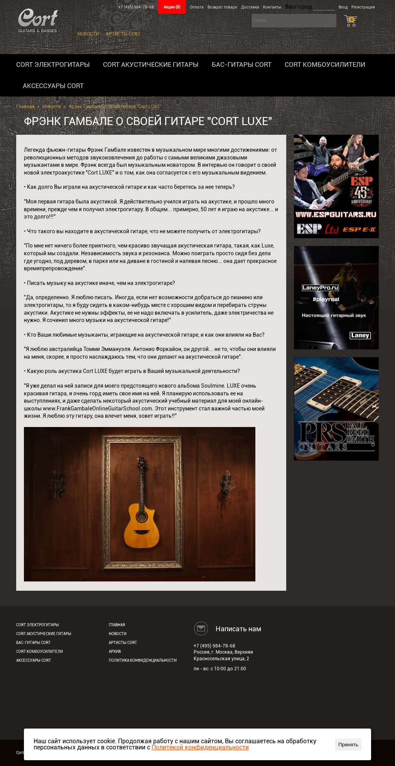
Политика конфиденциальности (143, 660)
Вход (343, 7)
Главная (25, 106)
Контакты (272, 7)
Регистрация (363, 7)
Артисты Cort (123, 34)
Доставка (250, 7)
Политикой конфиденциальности (200, 747)
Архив (115, 651)
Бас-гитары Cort (242, 64)
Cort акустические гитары (151, 64)
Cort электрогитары (53, 64)
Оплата (197, 7)
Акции (172, 7)
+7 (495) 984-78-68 (136, 7)
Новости (88, 34)
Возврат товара (222, 7)
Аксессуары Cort (53, 86)
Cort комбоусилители (325, 64)
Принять (348, 744)
